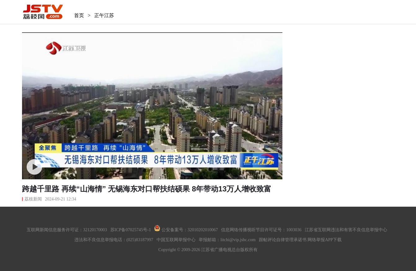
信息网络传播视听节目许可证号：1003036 (261, 229)
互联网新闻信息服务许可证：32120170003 (67, 229)
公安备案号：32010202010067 (186, 229)
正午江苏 (104, 15)
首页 (79, 15)
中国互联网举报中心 (176, 239)
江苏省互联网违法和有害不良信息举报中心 (346, 229)
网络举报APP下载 (325, 239)
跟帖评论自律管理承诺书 (283, 239)
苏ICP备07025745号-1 (130, 229)
